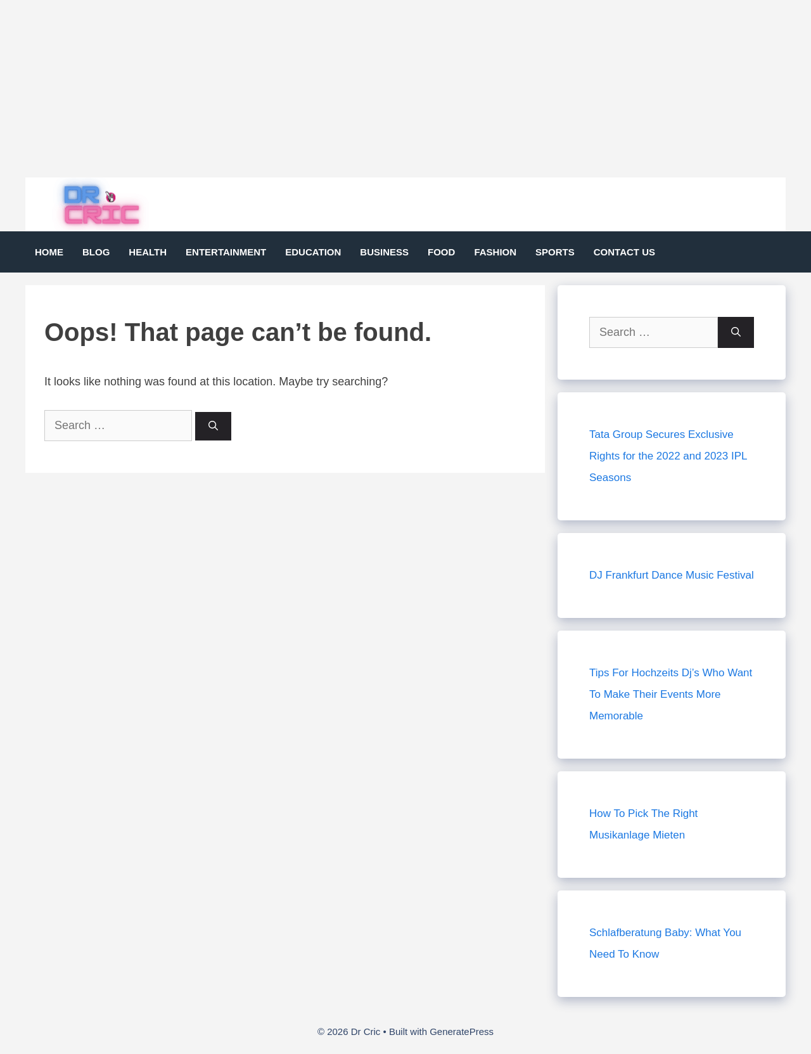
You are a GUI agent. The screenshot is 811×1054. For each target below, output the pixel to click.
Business (384, 252)
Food (441, 252)
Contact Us (624, 252)
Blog (96, 252)
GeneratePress (462, 1031)
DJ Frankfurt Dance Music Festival (671, 575)
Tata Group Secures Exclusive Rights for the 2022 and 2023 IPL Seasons (668, 456)
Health (148, 252)
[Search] (213, 426)
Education (313, 252)
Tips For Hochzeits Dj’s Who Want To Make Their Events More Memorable (670, 694)
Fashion (495, 252)
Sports (555, 252)
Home (49, 252)
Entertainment (226, 252)
